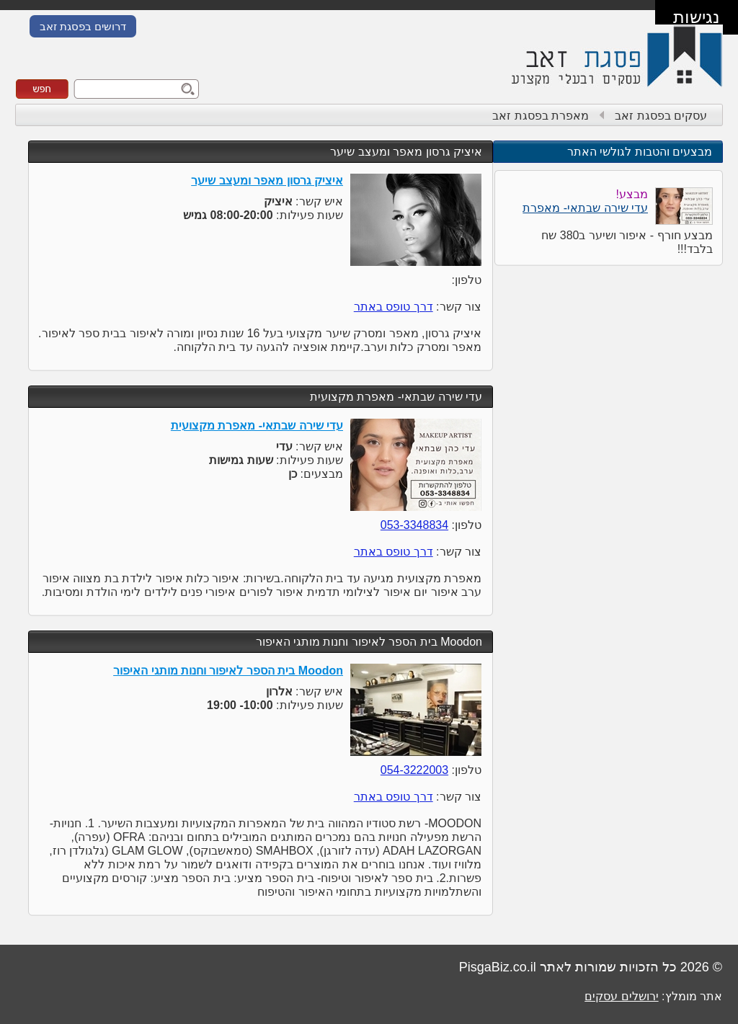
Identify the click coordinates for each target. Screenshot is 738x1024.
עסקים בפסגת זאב (661, 116)
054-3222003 (414, 770)
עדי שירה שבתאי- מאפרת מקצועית (396, 397)
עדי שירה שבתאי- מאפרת (585, 208)
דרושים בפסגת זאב (83, 26)
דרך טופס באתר (393, 306)
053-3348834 (414, 525)
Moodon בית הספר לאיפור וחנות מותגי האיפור (369, 642)
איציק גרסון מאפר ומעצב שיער (406, 152)
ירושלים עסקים (621, 996)
